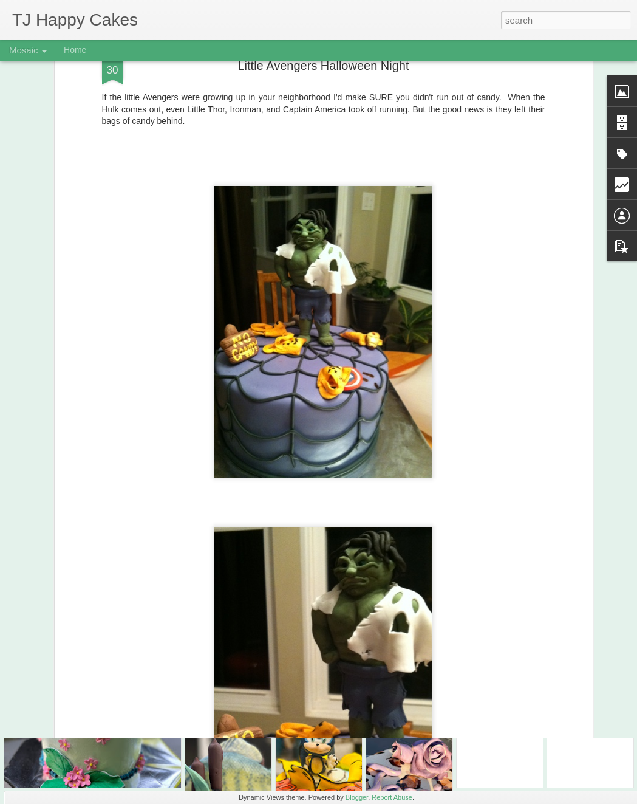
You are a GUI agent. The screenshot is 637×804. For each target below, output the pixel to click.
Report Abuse (392, 797)
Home (75, 50)
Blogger (357, 797)
